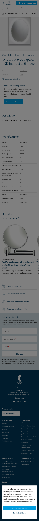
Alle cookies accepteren (19, 508)
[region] (19, 502)
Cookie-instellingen (19, 513)
